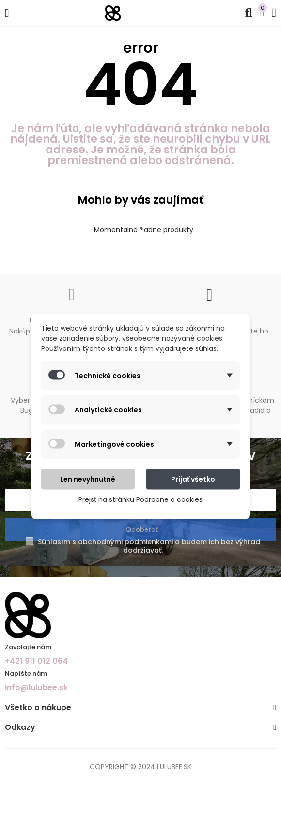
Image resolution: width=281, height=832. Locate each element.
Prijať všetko (193, 479)
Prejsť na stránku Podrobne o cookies (140, 499)
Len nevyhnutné (87, 479)
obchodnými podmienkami (125, 541)
